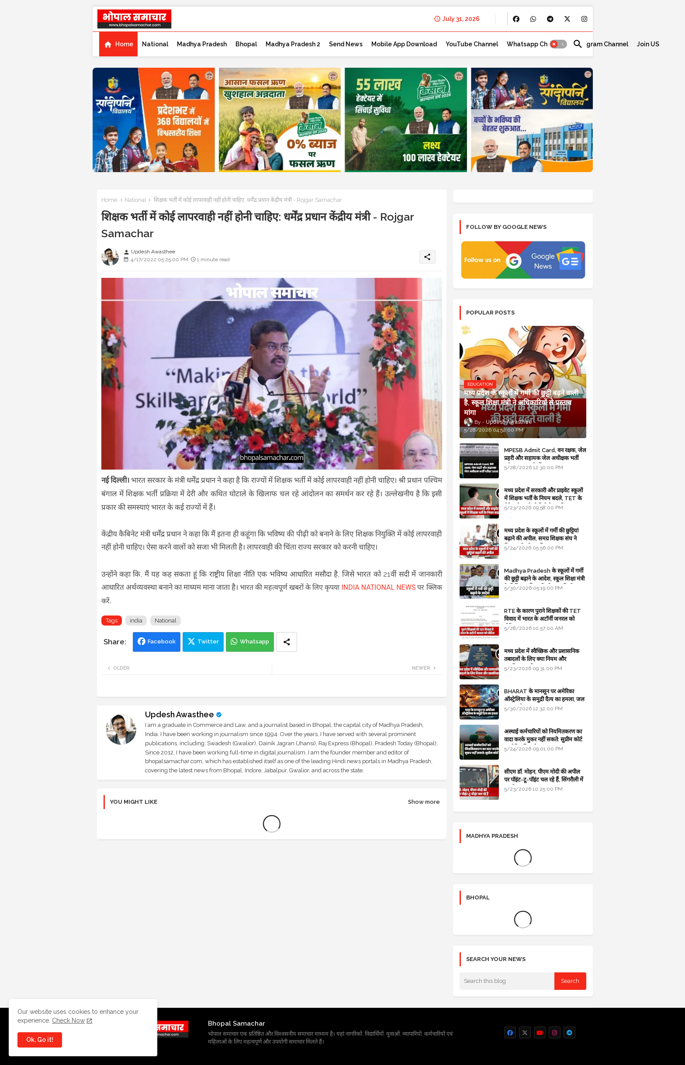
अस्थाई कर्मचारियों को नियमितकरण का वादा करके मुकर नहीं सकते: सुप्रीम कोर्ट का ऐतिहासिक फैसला (543, 739)
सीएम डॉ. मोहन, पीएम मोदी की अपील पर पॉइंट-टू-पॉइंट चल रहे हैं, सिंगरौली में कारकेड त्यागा (543, 779)
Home (124, 44)
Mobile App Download (404, 44)
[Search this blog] (507, 981)
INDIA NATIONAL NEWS (378, 587)
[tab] (118, 44)
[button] (558, 44)
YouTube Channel (472, 44)
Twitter (208, 641)
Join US (648, 44)
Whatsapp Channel (535, 44)
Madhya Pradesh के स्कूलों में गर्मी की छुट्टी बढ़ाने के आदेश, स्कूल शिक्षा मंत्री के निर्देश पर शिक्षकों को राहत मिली (544, 578)
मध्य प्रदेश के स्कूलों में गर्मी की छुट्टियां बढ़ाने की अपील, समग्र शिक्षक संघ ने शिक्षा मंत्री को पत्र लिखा (541, 538)
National (155, 44)
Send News (346, 44)
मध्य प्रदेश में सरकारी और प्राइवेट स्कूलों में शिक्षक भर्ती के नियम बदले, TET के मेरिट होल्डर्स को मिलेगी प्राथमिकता (543, 498)
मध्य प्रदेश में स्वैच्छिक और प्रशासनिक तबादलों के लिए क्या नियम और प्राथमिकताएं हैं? (541, 659)
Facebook (162, 641)
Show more (424, 802)
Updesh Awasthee (179, 714)
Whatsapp (254, 641)
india (136, 620)
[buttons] (516, 19)
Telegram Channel (600, 44)
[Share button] (286, 642)
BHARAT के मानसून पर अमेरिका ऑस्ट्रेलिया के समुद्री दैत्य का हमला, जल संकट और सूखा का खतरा (544, 699)
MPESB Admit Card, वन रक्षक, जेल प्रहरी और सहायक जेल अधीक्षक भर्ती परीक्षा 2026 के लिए (545, 458)
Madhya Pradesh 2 (293, 44)
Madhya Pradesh (202, 44)
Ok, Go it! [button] (39, 1039)
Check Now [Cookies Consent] (68, 1020)
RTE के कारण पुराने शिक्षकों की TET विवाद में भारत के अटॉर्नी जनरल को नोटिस (542, 619)
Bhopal (246, 44)
